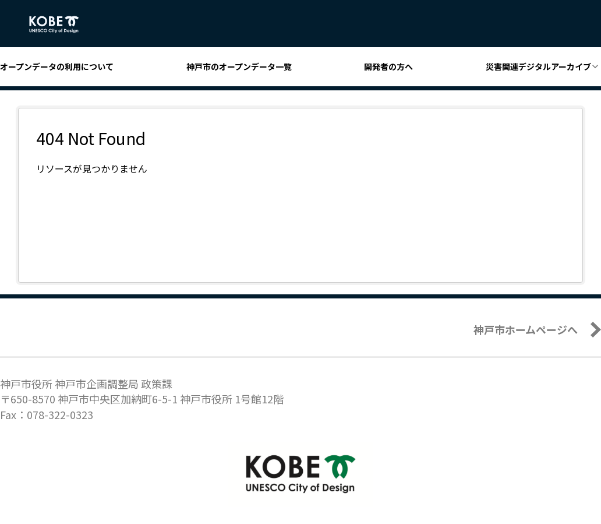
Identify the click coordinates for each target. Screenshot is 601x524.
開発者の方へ (388, 66)
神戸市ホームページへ (525, 329)
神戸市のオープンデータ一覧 (239, 66)
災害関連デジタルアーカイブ (538, 66)
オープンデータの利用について (57, 66)
